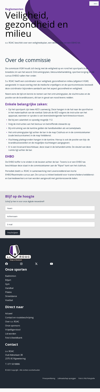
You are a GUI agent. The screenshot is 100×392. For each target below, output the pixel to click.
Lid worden (10, 333)
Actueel (8, 313)
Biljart (8, 280)
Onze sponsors (12, 325)
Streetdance (11, 296)
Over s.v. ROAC (12, 321)
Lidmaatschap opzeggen (67, 378)
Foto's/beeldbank (13, 337)
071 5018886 (14, 364)
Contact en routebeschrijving (19, 317)
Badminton (10, 276)
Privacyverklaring (49, 378)
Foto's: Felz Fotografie (87, 378)
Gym (7, 284)
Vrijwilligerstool (12, 329)
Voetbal (9, 300)
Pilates (8, 292)
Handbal (9, 288)
